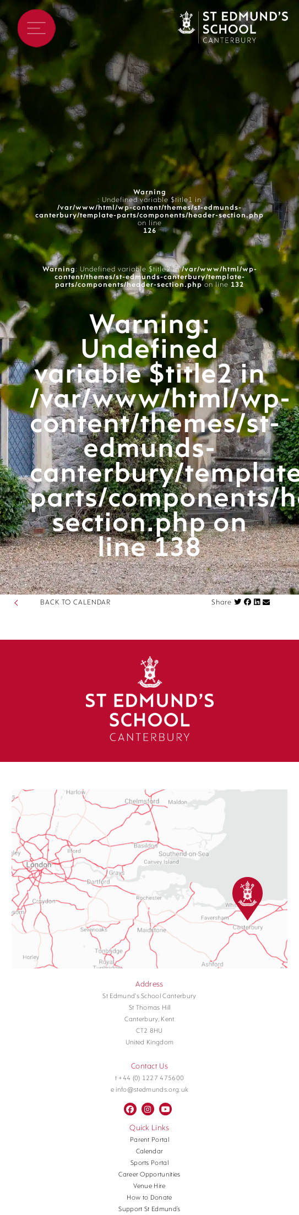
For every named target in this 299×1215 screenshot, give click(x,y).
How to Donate (149, 1198)
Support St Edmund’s (149, 1209)
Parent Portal (149, 1140)
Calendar (150, 1151)
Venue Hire (149, 1186)
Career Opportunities (149, 1175)
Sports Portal (149, 1163)
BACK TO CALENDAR (75, 602)
